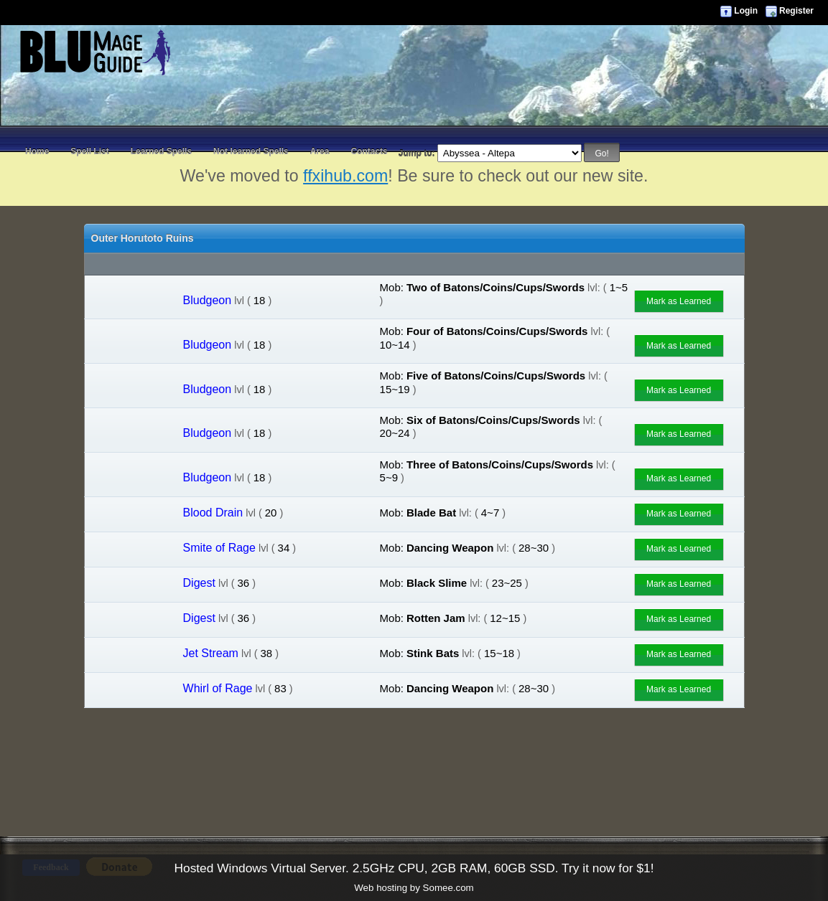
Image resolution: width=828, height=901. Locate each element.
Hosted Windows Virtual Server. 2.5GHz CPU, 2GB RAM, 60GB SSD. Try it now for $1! (413, 868)
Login (746, 11)
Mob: (392, 287)
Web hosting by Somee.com (413, 887)
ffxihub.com (345, 175)
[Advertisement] (414, 107)
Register (796, 11)
